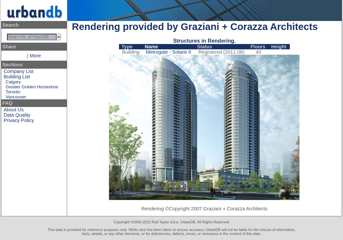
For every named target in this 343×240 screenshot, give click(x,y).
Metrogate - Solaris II (168, 52)
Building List (17, 78)
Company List (19, 72)
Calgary (13, 83)
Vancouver (16, 98)
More (35, 57)
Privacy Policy (19, 121)
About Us (14, 111)
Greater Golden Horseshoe (32, 88)
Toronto (13, 93)
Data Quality (17, 116)
